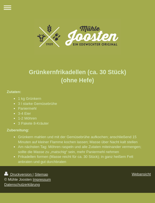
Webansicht (141, 174)
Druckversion (18, 174)
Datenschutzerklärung (22, 184)
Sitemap (41, 174)
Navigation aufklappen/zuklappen (77, 7)
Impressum (42, 179)
